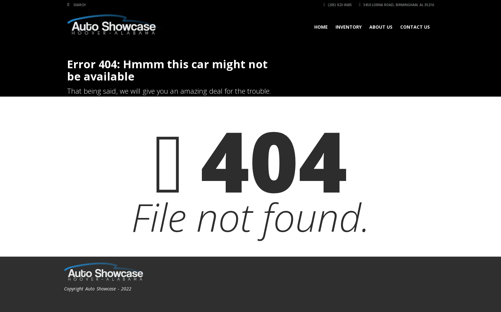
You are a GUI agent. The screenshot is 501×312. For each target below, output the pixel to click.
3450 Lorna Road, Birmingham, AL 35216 (396, 5)
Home (321, 27)
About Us (380, 27)
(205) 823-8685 (338, 5)
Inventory (349, 27)
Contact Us (415, 27)
